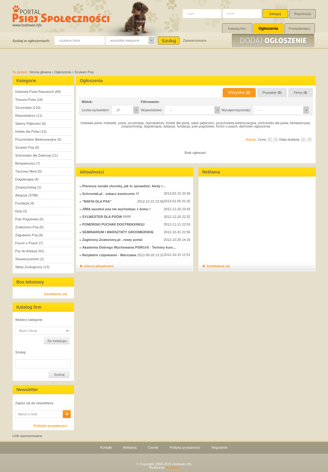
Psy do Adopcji (26, 251)
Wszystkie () (239, 92)
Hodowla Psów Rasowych (34, 91)
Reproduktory (25, 115)
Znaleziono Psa (27, 227)
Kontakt (106, 447)
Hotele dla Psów (27, 131)
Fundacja (22, 203)
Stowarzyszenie (27, 259)
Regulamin (220, 447)
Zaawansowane (195, 40)
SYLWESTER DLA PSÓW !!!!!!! (106, 217)
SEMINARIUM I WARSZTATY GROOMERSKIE (118, 232)
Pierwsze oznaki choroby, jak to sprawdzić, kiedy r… (124, 186)
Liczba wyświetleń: (96, 110)
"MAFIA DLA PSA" (97, 201)
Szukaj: (20, 352)
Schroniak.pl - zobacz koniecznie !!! (110, 194)
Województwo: (152, 110)
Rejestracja (302, 14)
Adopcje (21, 195)
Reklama (129, 447)
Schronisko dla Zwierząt (33, 155)
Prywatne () (271, 92)
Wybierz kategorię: (29, 320)
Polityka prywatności (50, 426)
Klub (18, 211)
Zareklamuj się (55, 294)
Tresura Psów (25, 99)
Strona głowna (40, 72)
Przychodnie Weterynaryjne (35, 139)
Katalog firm (237, 28)
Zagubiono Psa (26, 235)
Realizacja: (164, 467)
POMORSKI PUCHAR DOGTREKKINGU (113, 224)
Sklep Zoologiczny (29, 267)
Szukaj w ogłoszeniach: (31, 41)
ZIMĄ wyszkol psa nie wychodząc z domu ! (116, 209)
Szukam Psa (24, 147)
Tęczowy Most (26, 171)
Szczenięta (23, 107)
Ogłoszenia (268, 28)
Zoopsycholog (25, 187)
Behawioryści (25, 163)
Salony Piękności (28, 123)
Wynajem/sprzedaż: (236, 110)
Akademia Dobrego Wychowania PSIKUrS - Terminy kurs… (129, 247)
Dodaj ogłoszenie (274, 40)
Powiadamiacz (300, 28)
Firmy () (300, 92)
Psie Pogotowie (27, 219)
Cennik (153, 447)
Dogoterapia (24, 179)
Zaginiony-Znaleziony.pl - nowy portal (112, 240)
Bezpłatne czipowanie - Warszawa (109, 255)
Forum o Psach (26, 243)
